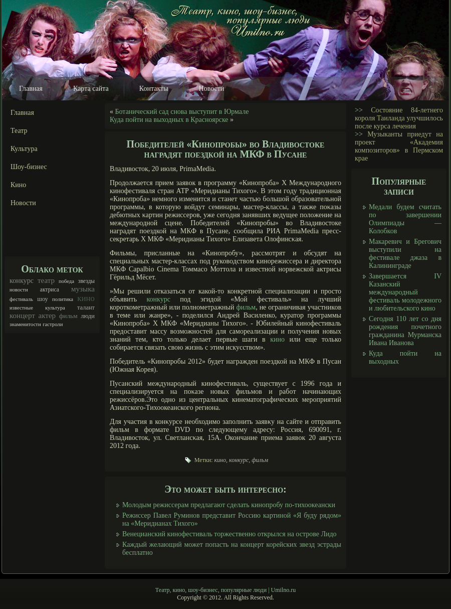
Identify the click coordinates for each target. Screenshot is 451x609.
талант (86, 307)
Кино (18, 185)
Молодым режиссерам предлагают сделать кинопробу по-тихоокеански (228, 505)
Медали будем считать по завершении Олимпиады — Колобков (405, 219)
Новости (211, 88)
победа (66, 281)
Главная (31, 88)
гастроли (53, 324)
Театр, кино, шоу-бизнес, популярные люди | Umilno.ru (225, 589)
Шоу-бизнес (29, 167)
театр (46, 280)
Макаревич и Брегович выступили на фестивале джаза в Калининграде (405, 253)
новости (19, 289)
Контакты (153, 88)
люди (88, 316)
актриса (49, 289)
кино (86, 298)
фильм (68, 316)
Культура (24, 149)
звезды (86, 281)
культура (55, 308)
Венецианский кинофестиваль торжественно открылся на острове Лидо (229, 534)
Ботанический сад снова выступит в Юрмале (182, 111)
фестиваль (21, 299)
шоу (42, 298)
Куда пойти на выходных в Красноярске (169, 119)
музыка (83, 289)
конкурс (22, 280)
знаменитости (25, 324)
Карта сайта (91, 88)
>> (359, 110)
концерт (22, 316)
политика (62, 299)
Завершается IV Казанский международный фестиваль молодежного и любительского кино (405, 292)
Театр (19, 130)
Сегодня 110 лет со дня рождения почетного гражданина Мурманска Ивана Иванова (405, 331)
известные (21, 308)
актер (47, 316)
